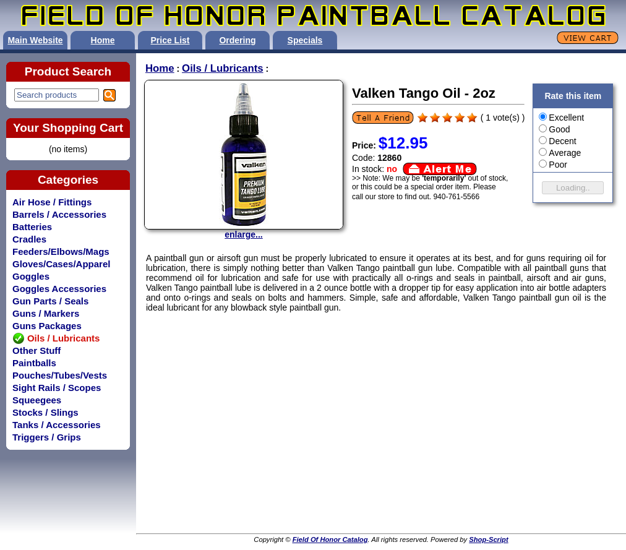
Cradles (29, 239)
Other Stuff (36, 350)
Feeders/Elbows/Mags (60, 251)
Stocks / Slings (45, 412)
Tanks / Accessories (56, 424)
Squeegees (36, 400)
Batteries (32, 226)
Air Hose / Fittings (52, 202)
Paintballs (34, 363)
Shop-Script (488, 539)
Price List (169, 40)
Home (103, 40)
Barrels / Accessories (59, 214)
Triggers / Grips (46, 437)
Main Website (34, 40)
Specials (305, 40)
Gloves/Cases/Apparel (61, 264)
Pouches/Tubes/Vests (59, 375)
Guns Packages (47, 325)
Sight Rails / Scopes (56, 387)
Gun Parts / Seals (50, 301)
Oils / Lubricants (222, 68)
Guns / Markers (45, 313)
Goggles (30, 276)
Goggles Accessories (59, 288)
